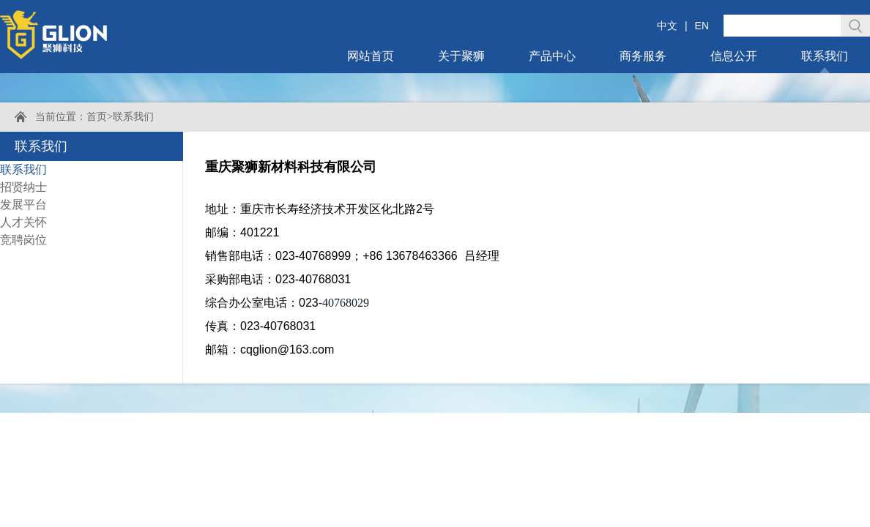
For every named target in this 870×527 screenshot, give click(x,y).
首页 (96, 116)
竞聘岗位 (23, 239)
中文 (667, 25)
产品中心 (552, 56)
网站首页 (370, 56)
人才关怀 (23, 222)
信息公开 (733, 56)
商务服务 (643, 56)
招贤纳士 (23, 187)
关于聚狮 (461, 56)
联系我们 (824, 56)
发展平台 (23, 204)
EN (702, 25)
